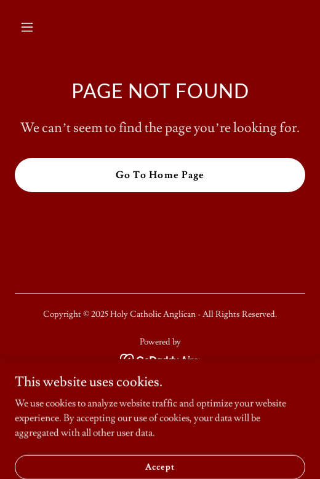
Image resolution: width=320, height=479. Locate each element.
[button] (48, 27)
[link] (160, 357)
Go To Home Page (160, 175)
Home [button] (160, 394)
